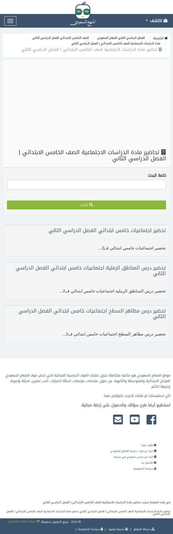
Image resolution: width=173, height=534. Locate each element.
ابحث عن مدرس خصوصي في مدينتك (134, 456)
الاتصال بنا (149, 462)
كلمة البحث (157, 175)
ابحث (86, 205)
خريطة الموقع (144, 529)
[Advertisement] (86, 104)
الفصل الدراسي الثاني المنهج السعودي (121, 37)
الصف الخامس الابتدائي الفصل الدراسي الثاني (60, 37)
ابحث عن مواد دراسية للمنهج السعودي (133, 451)
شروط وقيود (117, 529)
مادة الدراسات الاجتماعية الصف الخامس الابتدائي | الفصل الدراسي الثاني (115, 43)
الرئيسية (160, 38)
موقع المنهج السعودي (24, 521)
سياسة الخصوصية (144, 468)
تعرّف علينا (149, 445)
